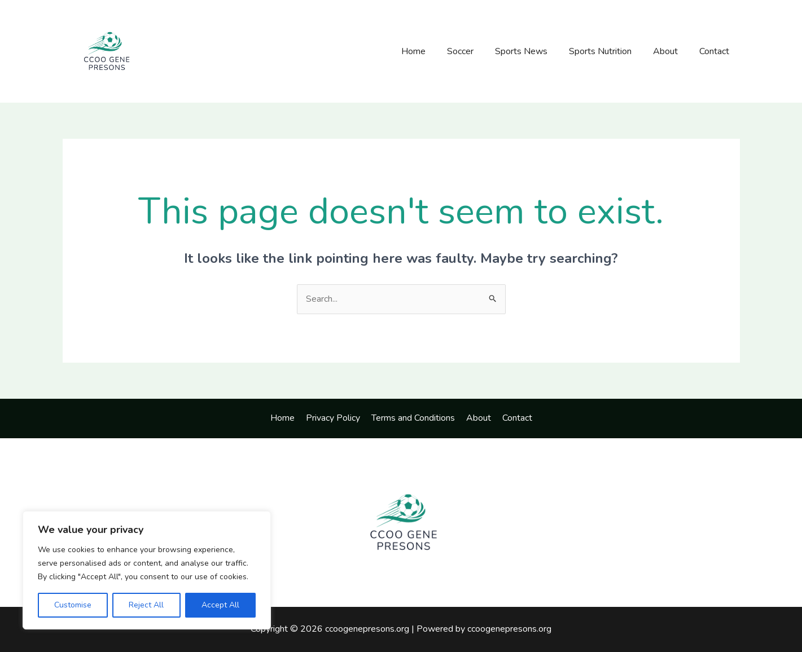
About (670, 51)
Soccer (475, 51)
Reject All (146, 605)
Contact (716, 51)
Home (432, 51)
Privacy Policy (335, 418)
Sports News (533, 51)
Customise (72, 605)
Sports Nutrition (608, 51)
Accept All (220, 605)
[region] (147, 570)
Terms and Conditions (413, 418)
